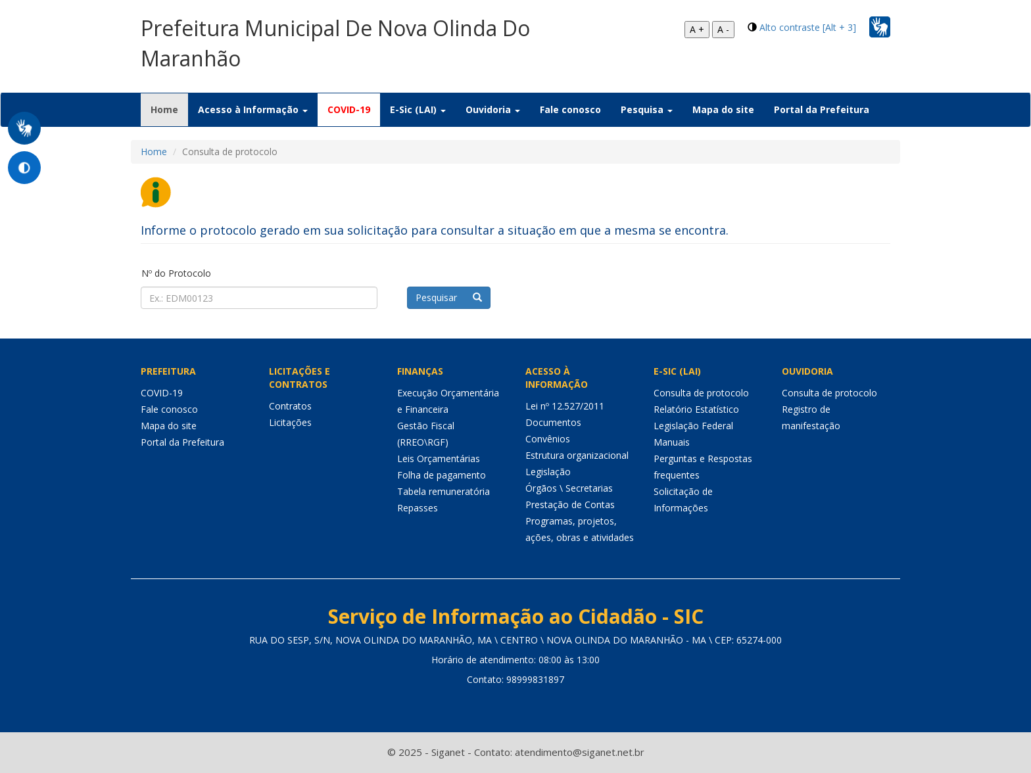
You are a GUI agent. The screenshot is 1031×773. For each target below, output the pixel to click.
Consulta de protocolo (701, 392)
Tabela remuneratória (443, 491)
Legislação (548, 471)
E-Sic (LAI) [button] (418, 109)
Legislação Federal (693, 425)
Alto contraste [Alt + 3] (807, 27)
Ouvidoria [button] (493, 109)
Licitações (290, 422)
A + (697, 29)
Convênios (547, 439)
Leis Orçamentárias (438, 458)
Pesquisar (449, 297)
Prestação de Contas (570, 504)
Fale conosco (570, 109)
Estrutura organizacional (577, 455)
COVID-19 (348, 109)
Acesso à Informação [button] (253, 109)
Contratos (290, 406)
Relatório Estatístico (696, 409)
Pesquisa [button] (647, 109)
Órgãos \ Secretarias (569, 488)
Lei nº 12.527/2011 (564, 406)
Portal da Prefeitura (821, 109)
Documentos (553, 422)
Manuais (672, 442)
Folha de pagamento (441, 475)
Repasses (417, 508)
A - (723, 29)
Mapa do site (723, 109)
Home (169, 109)
